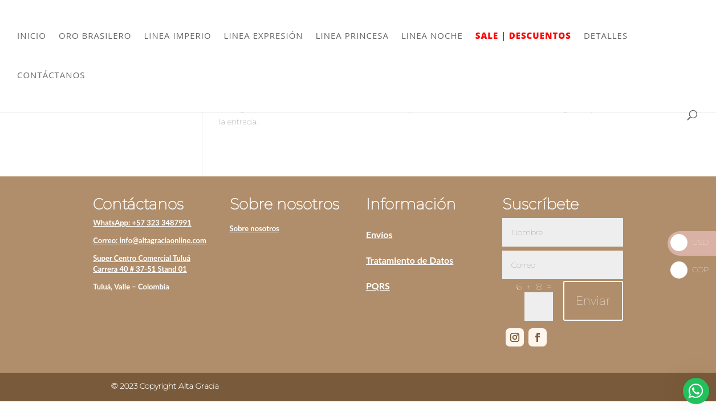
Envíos (379, 234)
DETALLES (606, 36)
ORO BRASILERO (95, 36)
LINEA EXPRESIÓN (263, 36)
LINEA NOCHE (432, 36)
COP (689, 269)
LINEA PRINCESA (352, 36)
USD (689, 242)
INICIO (31, 36)
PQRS (378, 285)
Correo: (106, 240)
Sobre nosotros (254, 228)
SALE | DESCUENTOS (523, 36)
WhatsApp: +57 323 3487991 (142, 222)
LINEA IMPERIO (177, 36)
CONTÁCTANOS (51, 75)
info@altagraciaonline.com (163, 240)
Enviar (593, 301)
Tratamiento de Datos (409, 260)
